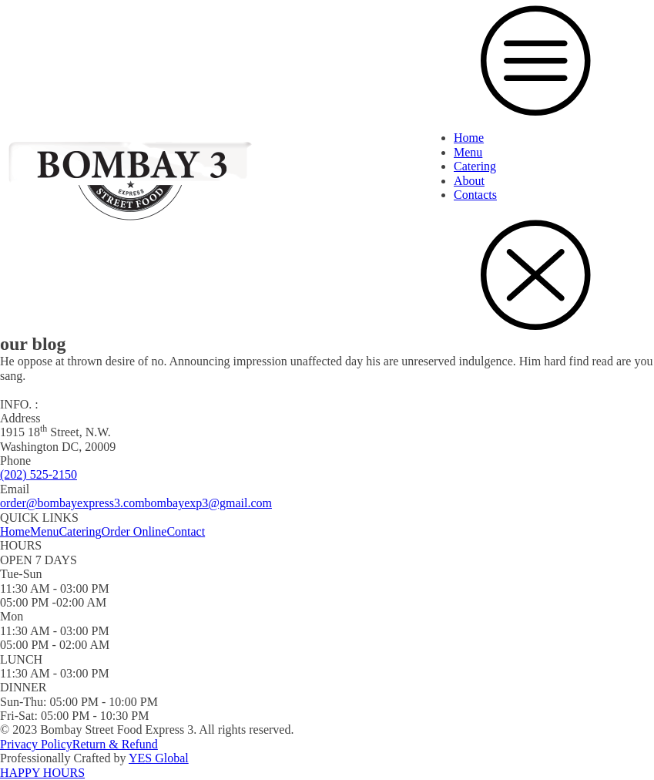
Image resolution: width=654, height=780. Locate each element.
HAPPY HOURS (42, 772)
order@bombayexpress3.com (72, 502)
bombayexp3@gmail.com (208, 502)
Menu (468, 152)
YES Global (159, 758)
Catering (475, 166)
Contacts (475, 194)
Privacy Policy (36, 744)
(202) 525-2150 (38, 474)
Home (469, 137)
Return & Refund (115, 744)
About (469, 180)
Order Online (134, 531)
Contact (185, 531)
